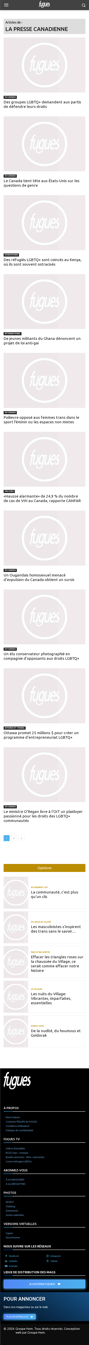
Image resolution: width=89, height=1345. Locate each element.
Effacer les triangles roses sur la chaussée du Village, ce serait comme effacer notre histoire (57, 964)
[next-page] (21, 838)
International (12, 334)
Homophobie (11, 255)
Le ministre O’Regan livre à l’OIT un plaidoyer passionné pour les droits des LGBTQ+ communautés (43, 816)
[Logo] (44, 4)
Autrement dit (39, 887)
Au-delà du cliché (41, 922)
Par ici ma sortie (40, 952)
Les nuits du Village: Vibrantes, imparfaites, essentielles (51, 998)
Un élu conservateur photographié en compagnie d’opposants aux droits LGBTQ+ (41, 656)
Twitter (54, 1261)
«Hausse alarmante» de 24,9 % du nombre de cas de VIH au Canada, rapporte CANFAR (42, 498)
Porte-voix (37, 1026)
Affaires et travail (15, 728)
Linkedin (13, 1261)
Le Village (36, 989)
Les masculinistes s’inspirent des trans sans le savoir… (56, 928)
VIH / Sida (9, 491)
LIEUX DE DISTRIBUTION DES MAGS (29, 1272)
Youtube (13, 1266)
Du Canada (10, 97)
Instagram (55, 1256)
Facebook (14, 1256)
